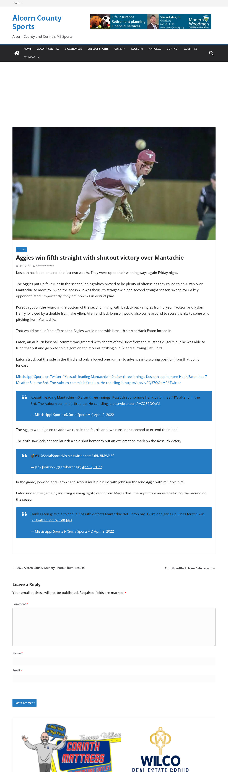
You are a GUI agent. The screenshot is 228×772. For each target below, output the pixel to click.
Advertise (190, 48)
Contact (172, 48)
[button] (37, 57)
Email (17, 670)
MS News (29, 57)
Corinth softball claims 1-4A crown (190, 568)
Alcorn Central (48, 48)
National (155, 48)
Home (28, 48)
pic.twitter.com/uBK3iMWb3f (90, 455)
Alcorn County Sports (37, 22)
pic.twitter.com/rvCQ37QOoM (136, 403)
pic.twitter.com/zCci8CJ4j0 (51, 520)
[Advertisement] (114, 89)
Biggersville (73, 48)
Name (17, 653)
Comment (20, 604)
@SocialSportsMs (53, 455)
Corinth (120, 48)
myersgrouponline (45, 265)
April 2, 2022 (104, 414)
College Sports (98, 48)
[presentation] (36, 691)
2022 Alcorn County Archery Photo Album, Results (48, 568)
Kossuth (137, 48)
